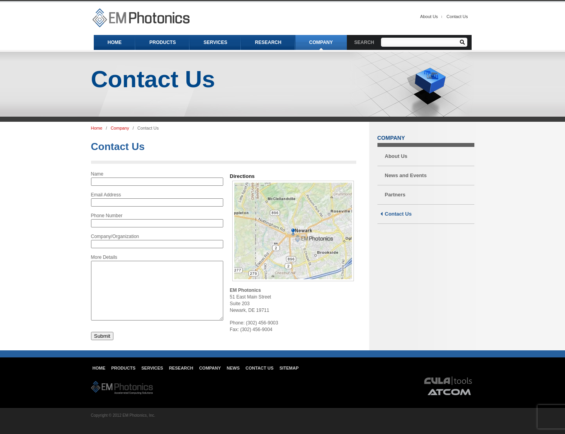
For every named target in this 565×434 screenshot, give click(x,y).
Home (96, 128)
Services (152, 379)
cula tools (448, 392)
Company (120, 128)
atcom (449, 403)
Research (181, 379)
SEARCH (364, 42)
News (233, 379)
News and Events (406, 175)
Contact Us (457, 16)
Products (123, 379)
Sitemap (289, 379)
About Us (429, 16)
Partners (395, 195)
